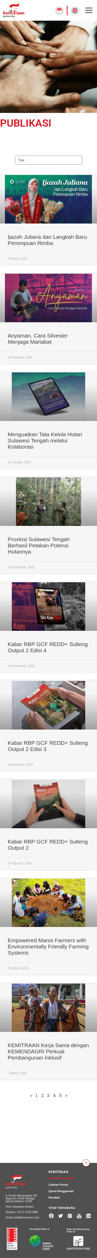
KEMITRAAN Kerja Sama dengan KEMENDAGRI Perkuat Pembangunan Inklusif (48, 1051)
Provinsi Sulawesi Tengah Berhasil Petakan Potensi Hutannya (39, 545)
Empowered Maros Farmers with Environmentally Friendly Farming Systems (48, 946)
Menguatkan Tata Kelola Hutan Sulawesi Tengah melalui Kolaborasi (45, 440)
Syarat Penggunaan (61, 1191)
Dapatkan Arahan (23, 1206)
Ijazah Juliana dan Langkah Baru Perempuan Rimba (47, 240)
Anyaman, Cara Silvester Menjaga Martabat (38, 339)
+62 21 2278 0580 (27, 1212)
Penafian (54, 1197)
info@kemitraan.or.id (26, 1217)
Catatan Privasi (58, 1184)
